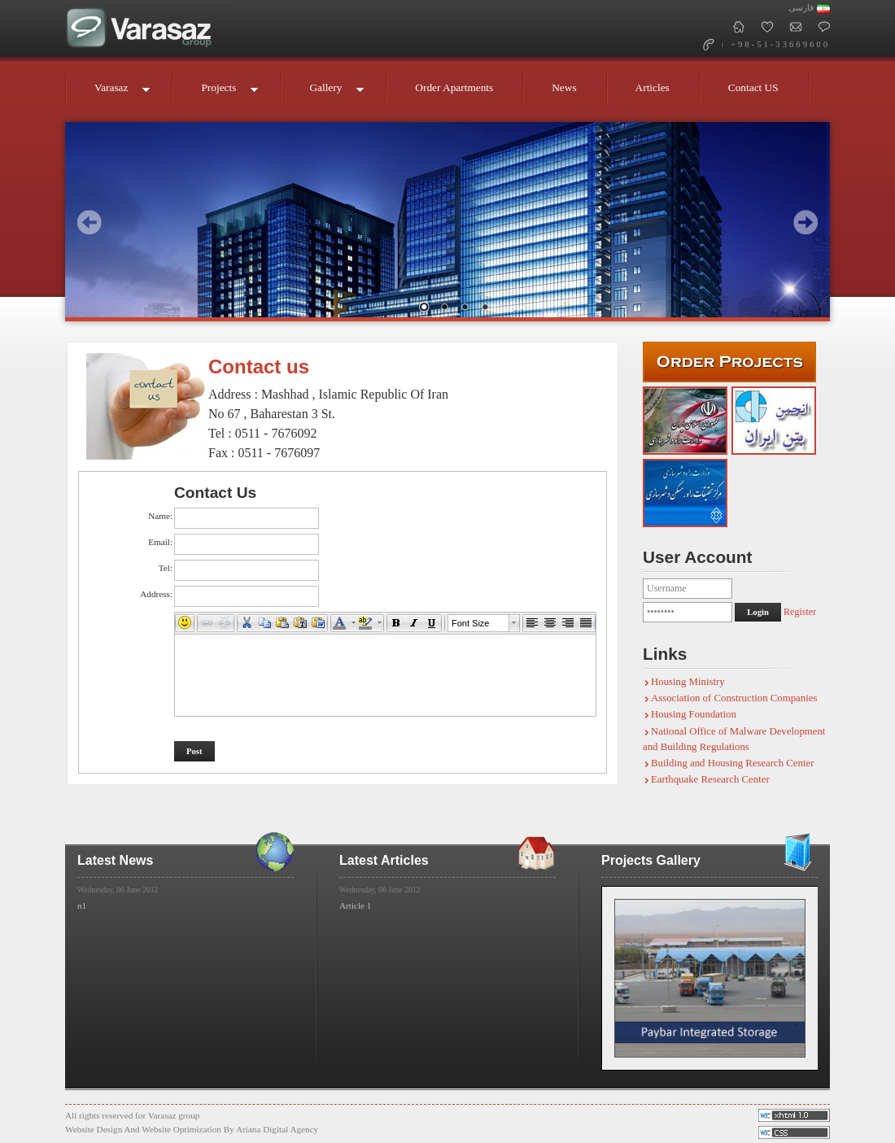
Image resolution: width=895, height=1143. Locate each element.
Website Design (93, 1129)
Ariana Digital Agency (277, 1129)
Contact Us (824, 26)
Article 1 (355, 905)
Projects (220, 93)
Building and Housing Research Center (732, 763)
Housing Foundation (693, 714)
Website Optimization (181, 1129)
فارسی (801, 7)
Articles (652, 87)
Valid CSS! (794, 1115)
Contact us (258, 366)
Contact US (753, 87)
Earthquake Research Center (710, 779)
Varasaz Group (146, 28)
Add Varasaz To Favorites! (767, 26)
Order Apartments (454, 87)
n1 (81, 905)
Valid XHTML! (794, 1132)
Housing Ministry (688, 681)
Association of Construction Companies (734, 698)
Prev (89, 222)
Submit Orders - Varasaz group (729, 362)
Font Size (470, 623)
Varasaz (113, 93)
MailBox (795, 26)
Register (800, 611)
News (564, 87)
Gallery (327, 93)
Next (805, 222)
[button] (185, 623)
